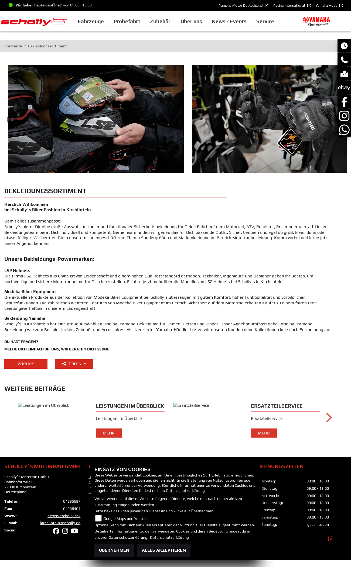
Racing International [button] (289, 5)
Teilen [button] (72, 363)
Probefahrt (127, 21)
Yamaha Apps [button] (327, 5)
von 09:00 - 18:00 (77, 4)
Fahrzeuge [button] (91, 21)
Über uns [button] (191, 21)
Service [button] (265, 21)
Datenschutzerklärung (185, 490)
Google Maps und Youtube (126, 518)
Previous (12, 119)
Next (328, 423)
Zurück (26, 363)
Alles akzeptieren (164, 550)
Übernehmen (114, 550)
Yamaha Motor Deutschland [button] (241, 5)
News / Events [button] (229, 21)
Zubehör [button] (160, 21)
